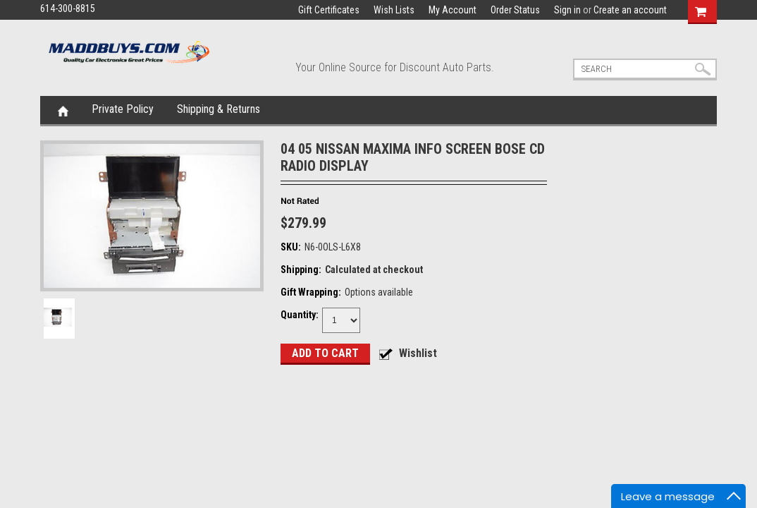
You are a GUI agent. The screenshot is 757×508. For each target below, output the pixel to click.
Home (63, 110)
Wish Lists (394, 10)
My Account (452, 10)
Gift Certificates (328, 10)
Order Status (515, 10)
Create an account (630, 10)
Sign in (567, 10)
